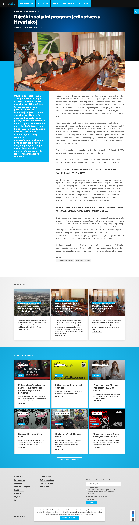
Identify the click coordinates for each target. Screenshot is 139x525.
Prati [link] (55, 3)
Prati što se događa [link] (22, 487)
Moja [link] (9, 3)
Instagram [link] (130, 3)
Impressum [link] (44, 487)
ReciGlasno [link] (68, 3)
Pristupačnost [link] (45, 477)
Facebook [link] (121, 3)
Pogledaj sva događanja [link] (69, 459)
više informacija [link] (88, 514)
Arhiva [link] (17, 500)
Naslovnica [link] (18, 477)
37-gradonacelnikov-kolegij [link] (65, 260)
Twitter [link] (124, 3)
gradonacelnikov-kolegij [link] (83, 260)
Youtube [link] (127, 3)
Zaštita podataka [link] (47, 480)
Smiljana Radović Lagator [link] (35, 27)
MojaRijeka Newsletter (96, 496)
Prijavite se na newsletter (98, 480)
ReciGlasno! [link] (19, 490)
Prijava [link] (17, 497)
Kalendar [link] (83, 3)
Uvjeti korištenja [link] (46, 483)
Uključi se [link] (43, 3)
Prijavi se (90, 499)
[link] (136, 11)
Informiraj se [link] (26, 3)
